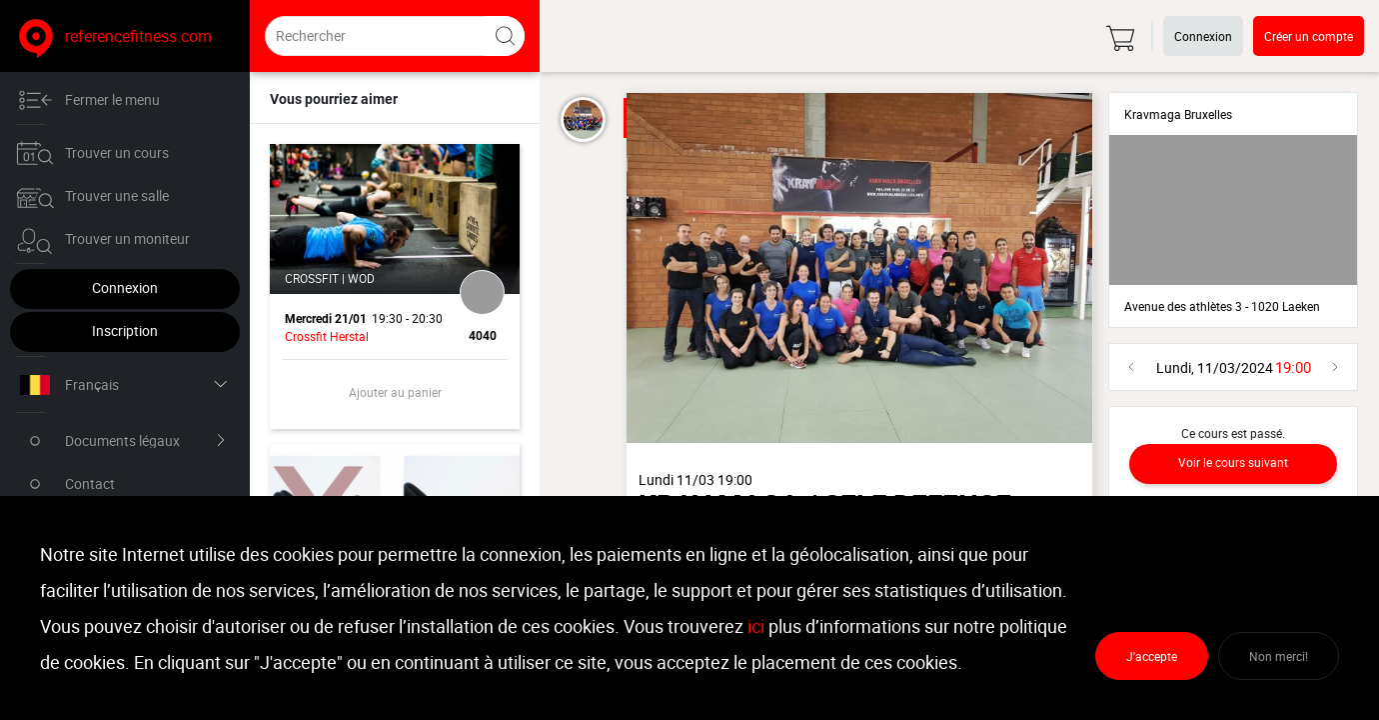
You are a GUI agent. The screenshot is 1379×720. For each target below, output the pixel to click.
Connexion (125, 287)
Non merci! (1278, 656)
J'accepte (1151, 656)
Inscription (125, 330)
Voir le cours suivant (1233, 462)
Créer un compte (1308, 36)
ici (755, 626)
